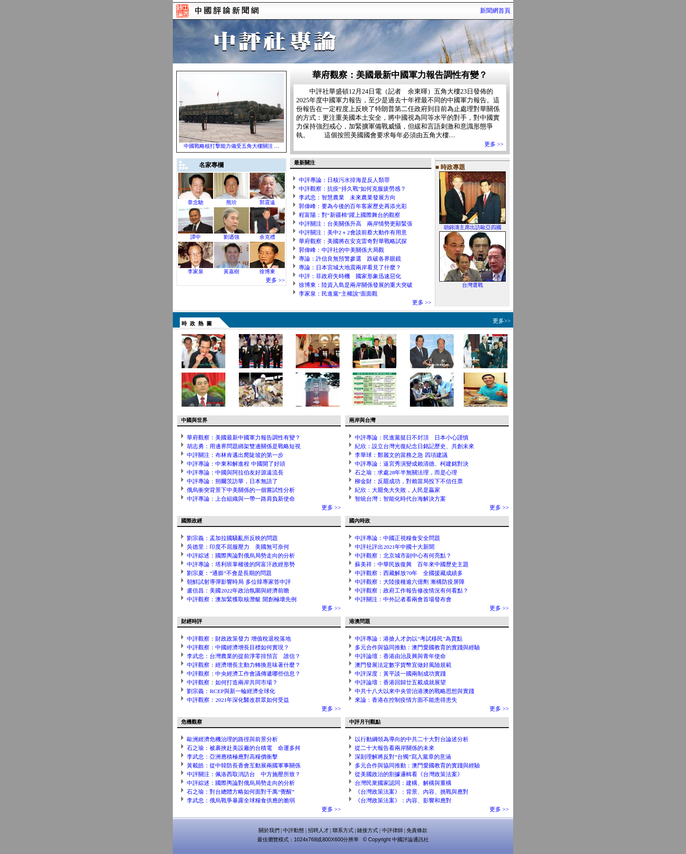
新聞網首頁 (495, 10)
